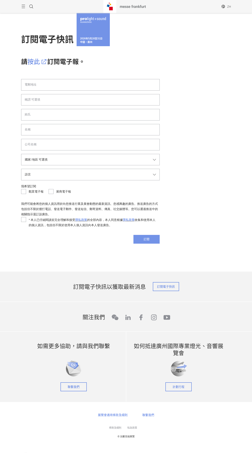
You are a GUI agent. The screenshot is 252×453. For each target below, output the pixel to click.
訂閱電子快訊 (166, 286)
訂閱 (147, 239)
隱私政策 (81, 220)
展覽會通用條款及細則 (113, 415)
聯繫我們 (74, 387)
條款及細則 (115, 427)
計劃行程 (178, 387)
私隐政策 (132, 427)
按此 (33, 61)
